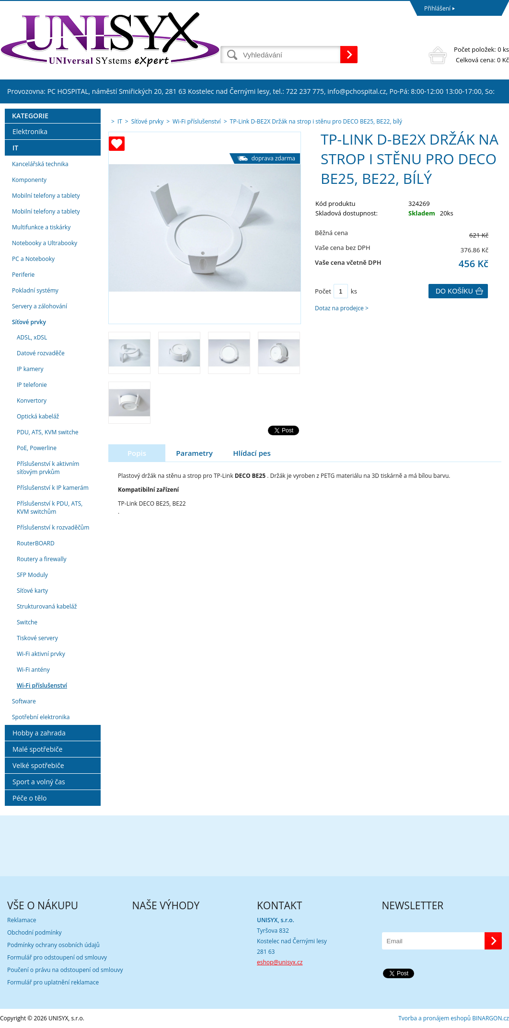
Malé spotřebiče (37, 749)
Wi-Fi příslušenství (42, 685)
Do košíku (454, 291)
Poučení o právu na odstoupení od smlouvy (65, 970)
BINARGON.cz (490, 1018)
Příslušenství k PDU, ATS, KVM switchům (49, 507)
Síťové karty (32, 591)
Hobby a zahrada (39, 732)
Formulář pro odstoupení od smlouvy (57, 957)
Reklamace (21, 920)
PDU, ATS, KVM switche (47, 432)
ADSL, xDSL (32, 337)
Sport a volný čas (38, 781)
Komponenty (29, 180)
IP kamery (30, 369)
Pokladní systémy (35, 290)
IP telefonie (32, 385)
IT (15, 147)
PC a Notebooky (33, 259)
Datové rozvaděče (41, 353)
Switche (27, 622)
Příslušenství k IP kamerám (53, 488)
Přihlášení (437, 8)
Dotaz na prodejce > (342, 308)
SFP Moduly (32, 575)
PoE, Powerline (37, 448)
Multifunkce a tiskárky (41, 227)
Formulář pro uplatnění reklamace (53, 982)
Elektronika (29, 131)
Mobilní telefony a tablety (46, 196)
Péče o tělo (29, 797)
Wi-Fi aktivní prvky (41, 654)
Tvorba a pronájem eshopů (434, 1018)
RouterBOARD (36, 543)
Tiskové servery (37, 638)
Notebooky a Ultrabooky (44, 243)
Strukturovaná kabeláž (47, 606)
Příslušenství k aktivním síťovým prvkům (48, 468)
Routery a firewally (42, 559)
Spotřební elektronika (40, 717)
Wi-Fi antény (33, 670)
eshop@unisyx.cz (279, 962)
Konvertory (31, 400)
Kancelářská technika (40, 164)
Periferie (23, 275)
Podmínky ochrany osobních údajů (53, 945)
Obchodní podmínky (34, 932)
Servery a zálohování (39, 306)
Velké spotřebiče (38, 765)
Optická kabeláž (38, 416)
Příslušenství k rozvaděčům (53, 527)
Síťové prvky (29, 322)
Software (24, 701)
